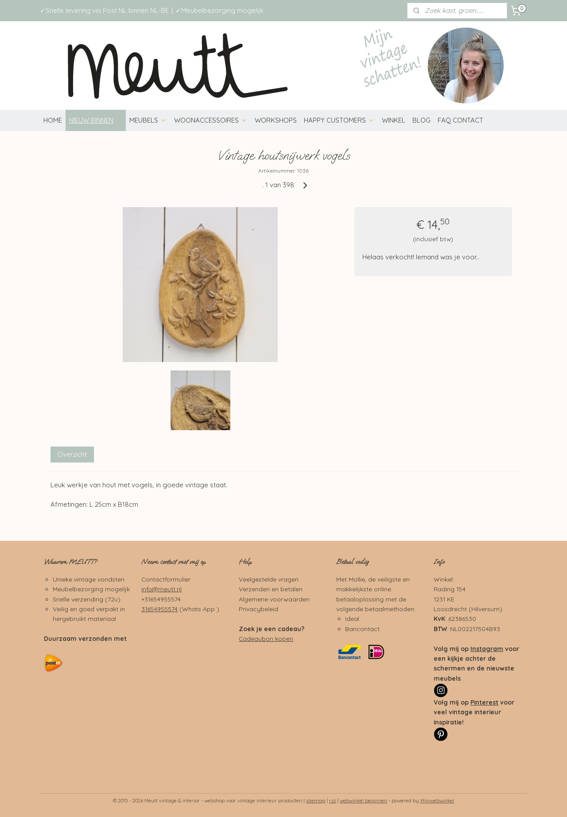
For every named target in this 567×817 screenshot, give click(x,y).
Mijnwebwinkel (437, 801)
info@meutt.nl (161, 589)
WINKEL (393, 120)
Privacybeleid (258, 609)
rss (332, 801)
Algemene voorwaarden (274, 599)
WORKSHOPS (276, 120)
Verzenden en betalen (271, 589)
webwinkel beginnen (363, 801)
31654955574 (159, 609)
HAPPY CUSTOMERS (339, 120)
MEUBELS (148, 120)
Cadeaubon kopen (266, 638)
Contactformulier (165, 579)
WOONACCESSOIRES (211, 120)
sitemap (315, 801)
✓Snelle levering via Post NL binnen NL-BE (104, 10)
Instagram (486, 648)
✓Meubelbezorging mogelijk (219, 10)
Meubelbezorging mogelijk (91, 589)
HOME (52, 120)
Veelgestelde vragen (269, 579)
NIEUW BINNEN (95, 120)
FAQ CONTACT (460, 120)
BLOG (421, 120)
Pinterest (484, 702)
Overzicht (72, 454)
